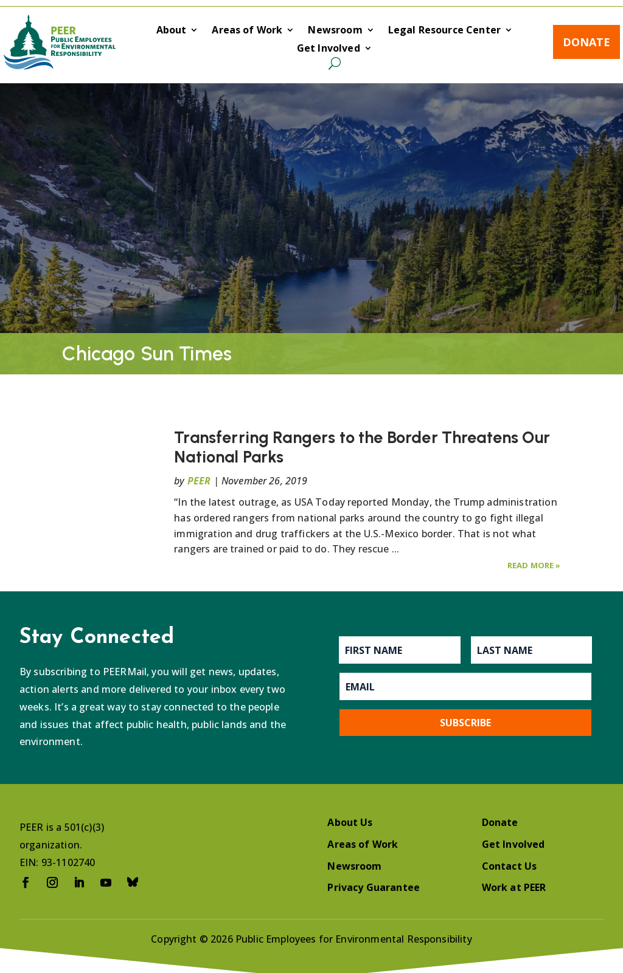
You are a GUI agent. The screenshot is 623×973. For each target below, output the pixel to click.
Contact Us (509, 866)
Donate (586, 42)
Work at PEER (514, 887)
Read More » (534, 565)
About (171, 31)
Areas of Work (247, 31)
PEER (199, 480)
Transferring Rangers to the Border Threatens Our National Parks (362, 447)
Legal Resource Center (444, 31)
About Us (349, 822)
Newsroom (335, 31)
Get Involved (328, 49)
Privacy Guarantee (373, 887)
